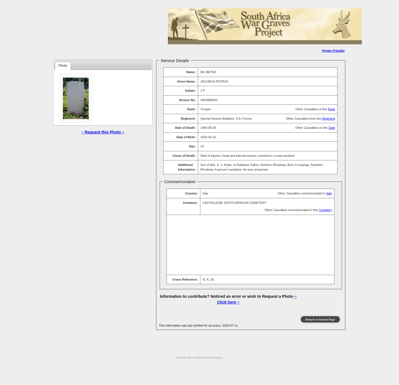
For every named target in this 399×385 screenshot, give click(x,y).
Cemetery (325, 210)
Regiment (328, 118)
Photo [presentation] (62, 66)
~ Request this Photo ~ (102, 132)
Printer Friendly (333, 50)
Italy (329, 193)
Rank (331, 109)
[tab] (63, 66)
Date (332, 127)
